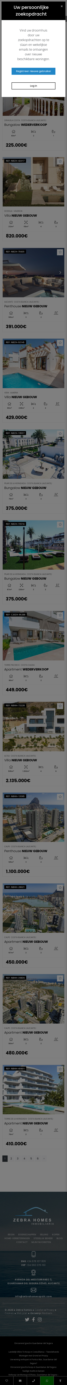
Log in (33, 86)
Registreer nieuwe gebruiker (33, 71)
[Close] (61, 6)
